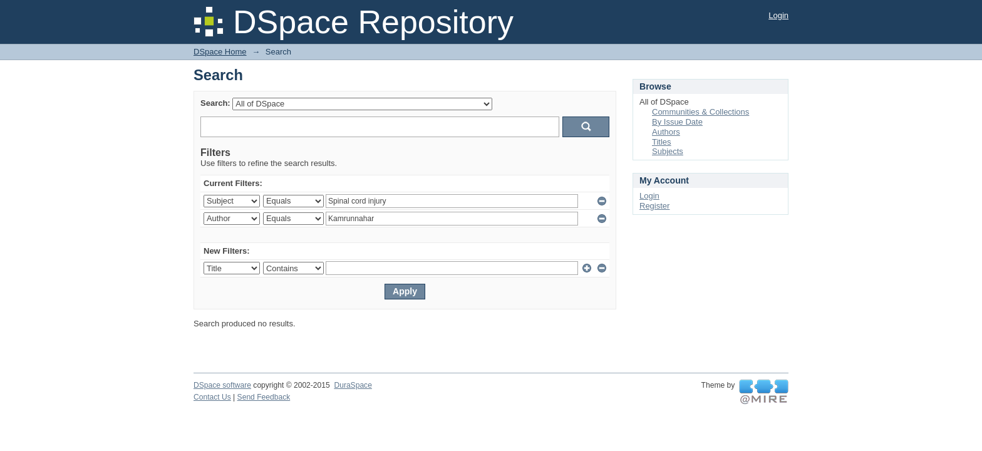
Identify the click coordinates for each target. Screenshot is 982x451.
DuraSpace (352, 385)
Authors (666, 132)
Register (654, 205)
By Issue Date (677, 122)
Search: (215, 103)
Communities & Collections (700, 112)
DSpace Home (220, 51)
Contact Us (212, 397)
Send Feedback (264, 397)
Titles (661, 142)
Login (778, 15)
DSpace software (222, 385)
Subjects (667, 151)
